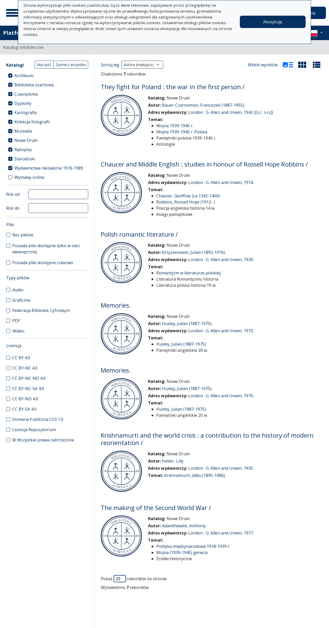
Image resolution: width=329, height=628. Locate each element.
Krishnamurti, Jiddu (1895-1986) (194, 475)
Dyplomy (22, 103)
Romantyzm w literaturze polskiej (188, 273)
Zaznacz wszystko (71, 64)
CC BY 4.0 (21, 358)
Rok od (13, 194)
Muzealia (23, 131)
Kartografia (25, 112)
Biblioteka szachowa (34, 85)
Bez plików (22, 235)
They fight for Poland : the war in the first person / (173, 86)
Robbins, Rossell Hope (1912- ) (185, 202)
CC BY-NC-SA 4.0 (28, 388)
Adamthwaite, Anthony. (184, 526)
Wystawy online (29, 177)
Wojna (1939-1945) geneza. (182, 552)
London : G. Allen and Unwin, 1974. (221, 182)
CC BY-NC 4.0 (25, 368)
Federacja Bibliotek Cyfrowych (41, 310)
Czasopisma (26, 94)
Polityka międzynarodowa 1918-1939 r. (193, 546)
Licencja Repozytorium (34, 429)
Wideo (18, 331)
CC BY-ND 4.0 (25, 399)
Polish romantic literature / (139, 234)
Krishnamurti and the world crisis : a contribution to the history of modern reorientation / (207, 439)
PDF (16, 321)
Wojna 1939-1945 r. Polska (181, 132)
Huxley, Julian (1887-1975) (181, 344)
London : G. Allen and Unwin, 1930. (221, 259)
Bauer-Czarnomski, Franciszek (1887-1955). (203, 105)
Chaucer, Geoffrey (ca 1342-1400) (188, 196)
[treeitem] (47, 75)
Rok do (13, 208)
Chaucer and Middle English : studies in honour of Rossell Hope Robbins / (204, 164)
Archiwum (23, 75)
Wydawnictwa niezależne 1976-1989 (48, 168)
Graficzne (21, 300)
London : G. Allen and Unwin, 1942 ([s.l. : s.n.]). (231, 112)
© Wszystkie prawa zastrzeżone (43, 440)
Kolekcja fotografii (32, 122)
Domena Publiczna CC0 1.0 (37, 419)
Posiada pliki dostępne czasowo (42, 262)
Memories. (116, 305)
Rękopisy (23, 149)
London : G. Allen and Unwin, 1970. (221, 396)
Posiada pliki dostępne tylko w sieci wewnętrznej (46, 249)
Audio (17, 290)
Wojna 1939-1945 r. (174, 125)
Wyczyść (44, 64)
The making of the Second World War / (156, 507)
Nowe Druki (26, 140)
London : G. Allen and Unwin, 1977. (221, 533)
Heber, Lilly (173, 461)
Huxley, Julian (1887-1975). (187, 323)
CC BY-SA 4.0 (24, 409)
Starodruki (24, 159)
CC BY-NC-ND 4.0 (28, 378)
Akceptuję (272, 22)
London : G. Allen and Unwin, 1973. (221, 331)
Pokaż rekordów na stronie (134, 578)
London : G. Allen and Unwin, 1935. (221, 468)
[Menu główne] (12, 13)
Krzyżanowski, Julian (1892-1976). (194, 252)
